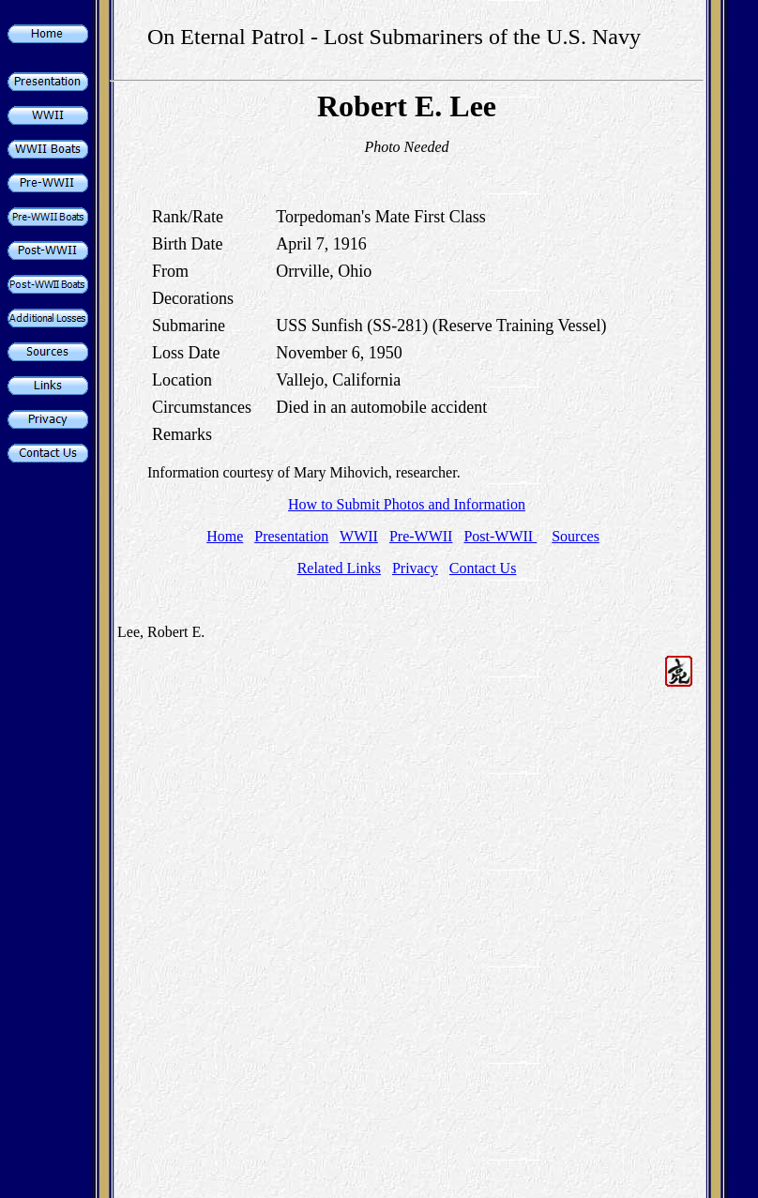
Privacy (415, 568)
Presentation (291, 536)
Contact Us (483, 568)
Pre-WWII (421, 536)
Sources (575, 536)
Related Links (339, 568)
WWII (359, 536)
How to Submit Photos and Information (406, 504)
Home (224, 536)
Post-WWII (500, 536)
